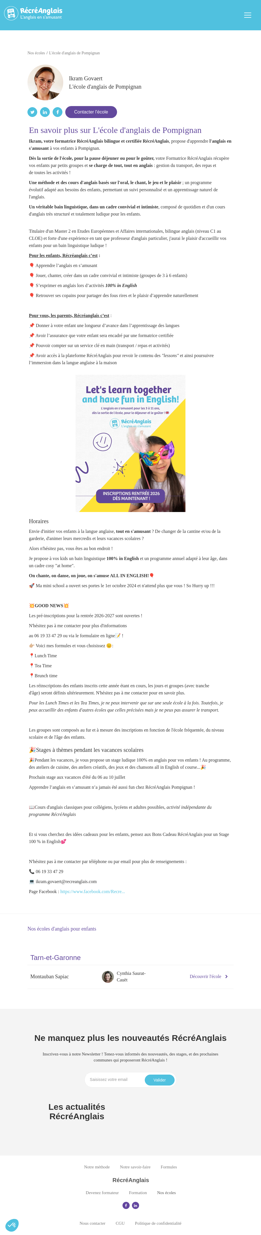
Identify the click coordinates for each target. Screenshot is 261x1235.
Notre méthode (97, 1167)
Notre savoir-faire (135, 1167)
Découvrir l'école (209, 976)
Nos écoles (166, 1192)
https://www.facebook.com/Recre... (92, 891)
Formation (138, 1192)
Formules (169, 1167)
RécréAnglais (130, 1180)
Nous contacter (92, 1223)
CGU (120, 1223)
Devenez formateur (102, 1192)
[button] (12, 1225)
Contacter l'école (91, 111)
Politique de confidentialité (158, 1223)
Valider (160, 1080)
